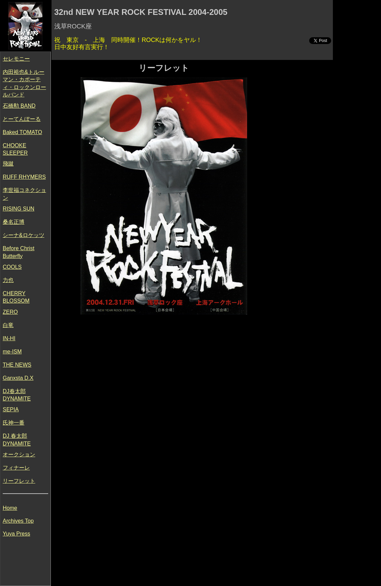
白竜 (8, 325)
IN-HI (9, 338)
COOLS (12, 267)
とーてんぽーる (22, 119)
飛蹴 (8, 164)
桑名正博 (13, 222)
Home (10, 508)
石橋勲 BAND (19, 106)
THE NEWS (17, 365)
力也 (8, 280)
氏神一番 (13, 423)
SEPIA (11, 409)
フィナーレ (16, 468)
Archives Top (18, 521)
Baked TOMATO (22, 132)
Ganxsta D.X (18, 378)
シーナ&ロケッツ (23, 235)
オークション (19, 454)
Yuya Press (16, 534)
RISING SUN (18, 209)
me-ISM (12, 351)
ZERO (10, 312)
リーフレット (19, 481)
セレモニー (16, 59)
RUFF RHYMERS (24, 177)
